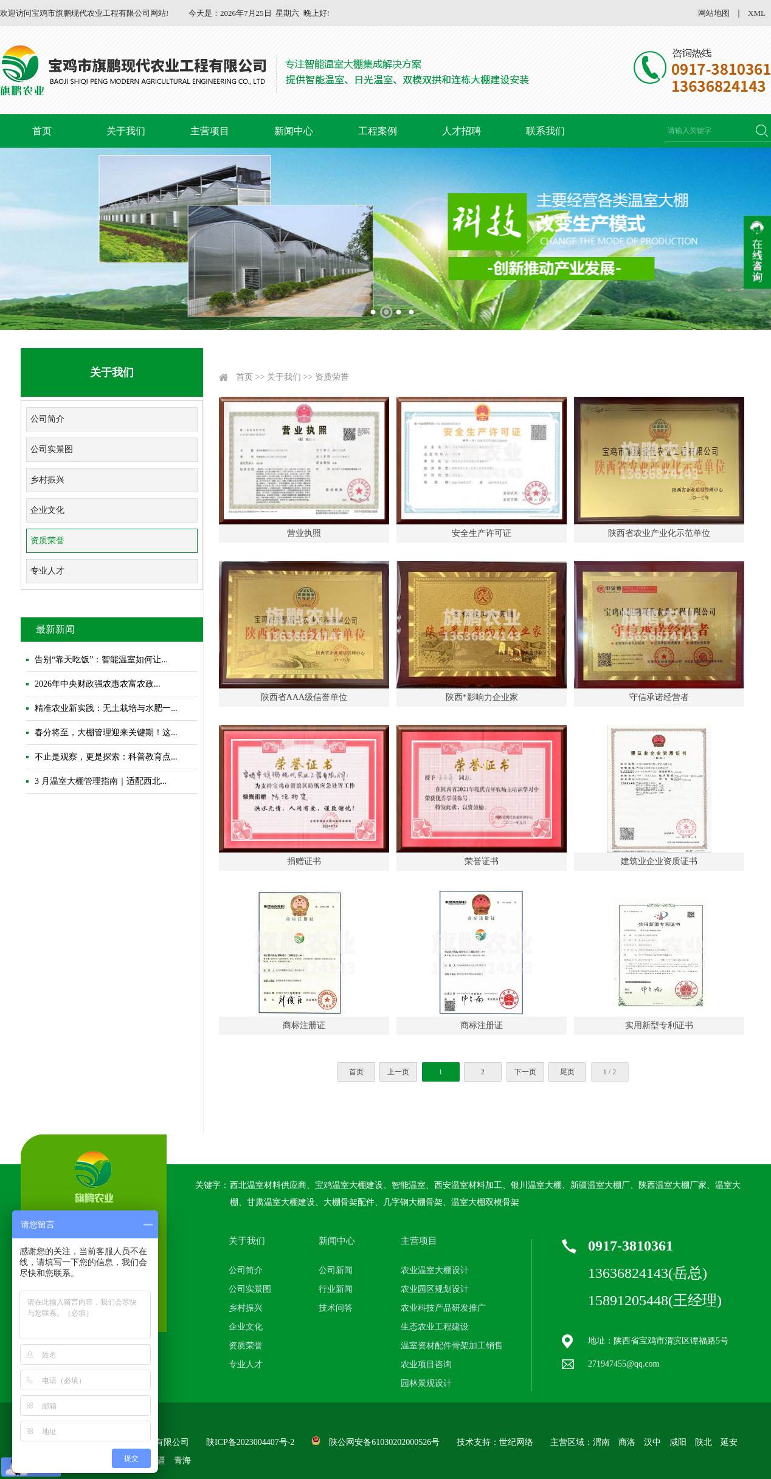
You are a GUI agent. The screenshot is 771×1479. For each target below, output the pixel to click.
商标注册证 (304, 1025)
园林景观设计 (426, 1383)
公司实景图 (51, 449)
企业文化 (47, 510)
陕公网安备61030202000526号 (384, 1442)
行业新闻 (336, 1289)
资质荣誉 (47, 540)
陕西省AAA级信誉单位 (304, 697)
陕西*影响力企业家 (482, 697)
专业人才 (47, 570)
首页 (42, 131)
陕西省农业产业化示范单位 (659, 533)
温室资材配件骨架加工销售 (452, 1345)
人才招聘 (461, 131)
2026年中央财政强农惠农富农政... (98, 683)
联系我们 (545, 131)
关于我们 (125, 131)
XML (757, 13)
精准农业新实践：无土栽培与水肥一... (106, 708)
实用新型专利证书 (659, 1025)
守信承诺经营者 (659, 697)
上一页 (398, 1072)
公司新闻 (336, 1270)
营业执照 (304, 533)
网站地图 (714, 13)
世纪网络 (516, 1442)
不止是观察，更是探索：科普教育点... (106, 756)
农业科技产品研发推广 (443, 1308)
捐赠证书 (304, 861)
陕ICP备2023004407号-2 (250, 1442)
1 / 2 (609, 1072)
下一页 (525, 1072)
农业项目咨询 (426, 1364)
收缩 (757, 252)
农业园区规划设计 (435, 1289)
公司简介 (47, 419)
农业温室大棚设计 (435, 1270)
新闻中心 (293, 131)
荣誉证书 (482, 861)
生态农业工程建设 (435, 1326)
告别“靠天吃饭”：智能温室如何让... (101, 659)
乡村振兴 (47, 479)
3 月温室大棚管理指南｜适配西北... (101, 781)
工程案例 (377, 131)
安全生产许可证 (481, 533)
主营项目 (209, 131)
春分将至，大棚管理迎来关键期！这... (106, 732)
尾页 (567, 1072)
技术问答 (336, 1308)
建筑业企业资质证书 (659, 861)
